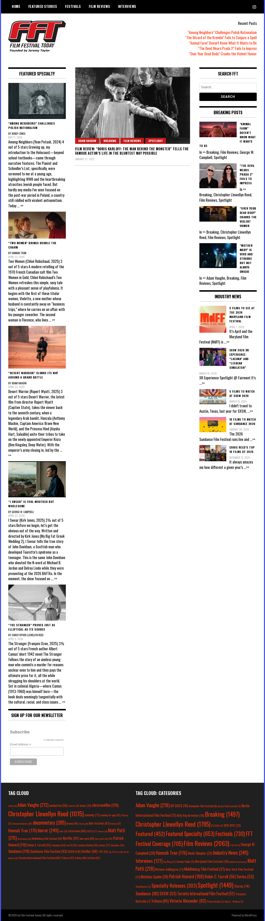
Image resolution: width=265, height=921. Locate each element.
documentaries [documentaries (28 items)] (22, 823)
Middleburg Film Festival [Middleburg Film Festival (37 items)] (204, 869)
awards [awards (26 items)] (73, 805)
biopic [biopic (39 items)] (85, 806)
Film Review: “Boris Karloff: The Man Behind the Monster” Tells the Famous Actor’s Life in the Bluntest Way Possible (132, 151)
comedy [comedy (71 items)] (92, 814)
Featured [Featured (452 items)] (150, 833)
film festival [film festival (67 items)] (99, 823)
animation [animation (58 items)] (58, 805)
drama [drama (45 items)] (72, 823)
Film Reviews (99, 6)
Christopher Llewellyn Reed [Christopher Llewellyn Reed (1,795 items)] (173, 823)
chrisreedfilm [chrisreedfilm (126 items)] (105, 805)
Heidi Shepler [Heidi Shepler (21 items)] (200, 853)
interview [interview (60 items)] (77, 831)
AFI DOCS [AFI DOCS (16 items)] (179, 805)
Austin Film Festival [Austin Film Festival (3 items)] (229, 806)
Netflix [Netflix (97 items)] (71, 838)
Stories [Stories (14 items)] (241, 886)
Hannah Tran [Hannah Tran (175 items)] (22, 830)
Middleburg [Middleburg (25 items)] (24, 838)
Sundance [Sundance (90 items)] (147, 893)
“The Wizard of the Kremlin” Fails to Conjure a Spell (221, 37)
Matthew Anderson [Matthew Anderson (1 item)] (238, 861)
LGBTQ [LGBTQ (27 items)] (92, 831)
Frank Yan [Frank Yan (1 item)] (235, 845)
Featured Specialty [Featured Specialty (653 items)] (190, 834)
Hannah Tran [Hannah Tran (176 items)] (171, 852)
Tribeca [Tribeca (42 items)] (67, 858)
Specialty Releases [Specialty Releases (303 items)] (174, 885)
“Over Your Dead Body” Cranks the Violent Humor (223, 53)
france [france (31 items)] (115, 823)
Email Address (20, 744)
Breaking (110, 140)
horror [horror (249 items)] (48, 830)
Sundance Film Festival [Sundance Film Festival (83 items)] (48, 851)
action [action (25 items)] (12, 805)
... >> (20, 205)
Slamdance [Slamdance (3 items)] (143, 886)
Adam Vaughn (87, 140)
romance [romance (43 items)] (59, 845)
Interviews (127, 6)
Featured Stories (42, 6)
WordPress (251, 915)
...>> (226, 342)
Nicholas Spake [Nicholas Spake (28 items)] (154, 876)
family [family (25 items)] (83, 823)
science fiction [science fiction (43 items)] (88, 845)
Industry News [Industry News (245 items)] (230, 852)
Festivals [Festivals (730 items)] (230, 833)
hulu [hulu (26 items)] (63, 831)
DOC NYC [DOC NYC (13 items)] (232, 825)
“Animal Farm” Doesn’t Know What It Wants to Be (223, 43)
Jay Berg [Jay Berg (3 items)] (169, 862)
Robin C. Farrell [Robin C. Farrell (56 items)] (220, 876)
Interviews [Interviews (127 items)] (149, 860)
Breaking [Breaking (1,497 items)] (222, 814)
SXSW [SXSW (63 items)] (167, 893)
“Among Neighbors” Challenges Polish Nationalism (222, 32)
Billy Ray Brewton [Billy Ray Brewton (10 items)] (190, 815)
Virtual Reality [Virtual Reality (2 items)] (215, 901)
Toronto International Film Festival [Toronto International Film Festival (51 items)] (206, 894)
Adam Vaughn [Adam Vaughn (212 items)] (32, 804)
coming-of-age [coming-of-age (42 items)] (110, 815)
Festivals (73, 6)
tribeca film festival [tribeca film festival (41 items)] (87, 858)
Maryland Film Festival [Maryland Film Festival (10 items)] (211, 861)
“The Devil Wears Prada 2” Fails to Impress (227, 48)
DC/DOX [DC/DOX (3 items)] (217, 826)
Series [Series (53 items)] (245, 877)
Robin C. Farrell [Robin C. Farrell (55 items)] (39, 845)
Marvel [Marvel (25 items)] (102, 831)
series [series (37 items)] (104, 845)
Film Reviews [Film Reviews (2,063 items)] (206, 843)
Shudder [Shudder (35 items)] (117, 845)
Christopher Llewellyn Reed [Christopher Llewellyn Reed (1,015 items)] (46, 813)
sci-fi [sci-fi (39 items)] (72, 845)
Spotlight (155, 140)
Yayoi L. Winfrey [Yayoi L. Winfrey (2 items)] (234, 901)
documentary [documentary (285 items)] (49, 822)
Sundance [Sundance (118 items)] (18, 851)
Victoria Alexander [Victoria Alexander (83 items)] (188, 900)
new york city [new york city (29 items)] (103, 838)
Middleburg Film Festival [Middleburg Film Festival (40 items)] (47, 838)
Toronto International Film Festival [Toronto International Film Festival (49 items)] (39, 857)
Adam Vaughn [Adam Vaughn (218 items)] (153, 805)
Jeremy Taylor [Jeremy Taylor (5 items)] (185, 861)
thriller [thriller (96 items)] (89, 851)
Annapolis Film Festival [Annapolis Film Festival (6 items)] (203, 806)
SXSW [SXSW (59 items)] (73, 851)
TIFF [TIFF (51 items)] (103, 851)
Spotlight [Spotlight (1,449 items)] (215, 885)
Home (16, 6)
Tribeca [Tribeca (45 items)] (160, 901)
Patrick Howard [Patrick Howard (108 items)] (186, 876)
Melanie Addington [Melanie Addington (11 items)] (169, 869)
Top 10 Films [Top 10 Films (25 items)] (116, 851)
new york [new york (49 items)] (87, 838)
